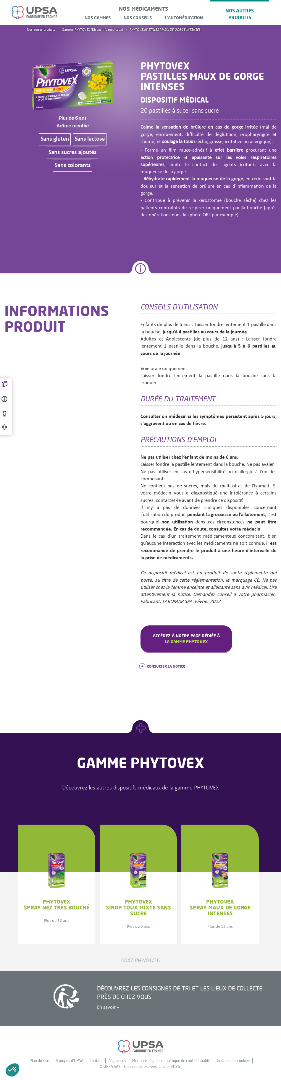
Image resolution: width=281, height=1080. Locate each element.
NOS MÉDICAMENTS (143, 8)
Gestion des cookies (233, 1060)
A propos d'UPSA (69, 1060)
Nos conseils (138, 17)
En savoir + (108, 1007)
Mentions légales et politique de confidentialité (171, 1060)
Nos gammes (98, 17)
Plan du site (39, 1060)
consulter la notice (162, 666)
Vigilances (117, 1060)
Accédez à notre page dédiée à (186, 638)
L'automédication (184, 17)
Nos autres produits (239, 13)
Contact (96, 1060)
